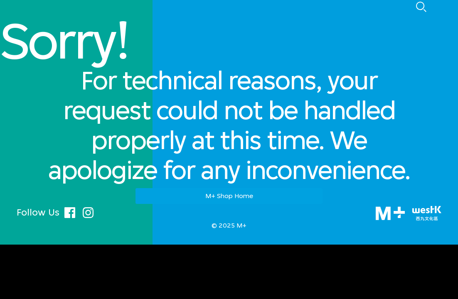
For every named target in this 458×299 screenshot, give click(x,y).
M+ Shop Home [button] (229, 195)
